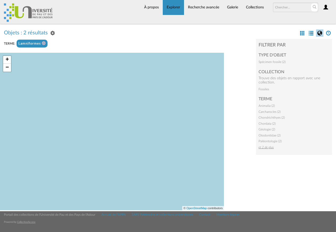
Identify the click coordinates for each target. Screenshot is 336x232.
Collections (255, 7)
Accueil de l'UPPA (113, 214)
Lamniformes (32, 43)
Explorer (173, 7)
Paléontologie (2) (270, 141)
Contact (204, 214)
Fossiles (264, 89)
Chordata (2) (267, 123)
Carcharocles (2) (270, 111)
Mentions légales (227, 214)
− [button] (7, 68)
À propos (151, 7)
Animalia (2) (267, 105)
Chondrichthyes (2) (272, 117)
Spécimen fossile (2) (272, 62)
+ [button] (7, 60)
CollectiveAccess (26, 222)
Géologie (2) (267, 129)
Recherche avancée (203, 7)
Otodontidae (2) (270, 135)
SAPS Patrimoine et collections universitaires (162, 214)
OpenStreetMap (196, 208)
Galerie (232, 7)
